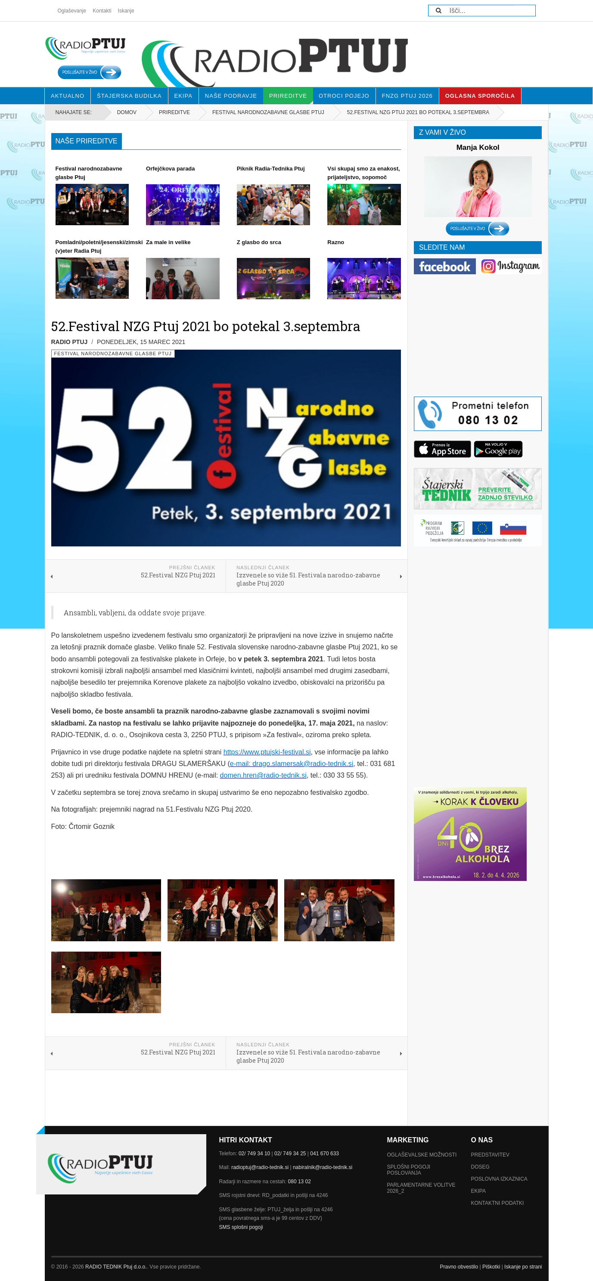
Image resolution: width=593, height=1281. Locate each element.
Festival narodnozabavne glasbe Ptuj (268, 112)
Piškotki (491, 1267)
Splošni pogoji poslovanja (409, 1170)
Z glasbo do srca (259, 242)
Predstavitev (490, 1155)
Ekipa (183, 96)
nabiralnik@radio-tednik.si (322, 1167)
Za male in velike (168, 242)
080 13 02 (299, 1182)
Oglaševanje (72, 11)
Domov (127, 112)
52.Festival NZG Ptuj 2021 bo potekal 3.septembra (205, 326)
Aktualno (67, 96)
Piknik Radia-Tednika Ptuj (271, 168)
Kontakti (102, 11)
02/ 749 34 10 (254, 1154)
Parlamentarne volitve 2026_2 (421, 1188)
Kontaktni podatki (497, 1203)
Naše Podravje (231, 96)
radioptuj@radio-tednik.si (260, 1167)
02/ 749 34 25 (290, 1154)
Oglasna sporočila (480, 96)
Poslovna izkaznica (499, 1179)
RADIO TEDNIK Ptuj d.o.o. (116, 1267)
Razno (335, 242)
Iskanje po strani (523, 1267)
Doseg (480, 1167)
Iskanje (126, 11)
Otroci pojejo (344, 96)
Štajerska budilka (129, 96)
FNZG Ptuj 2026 (407, 96)
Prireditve (291, 98)
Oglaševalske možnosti (422, 1155)
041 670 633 (324, 1154)
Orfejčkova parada (170, 168)
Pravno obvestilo (459, 1267)
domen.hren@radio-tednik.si (263, 775)
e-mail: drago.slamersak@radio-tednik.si (292, 763)
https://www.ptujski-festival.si (267, 752)
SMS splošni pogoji (241, 1227)
